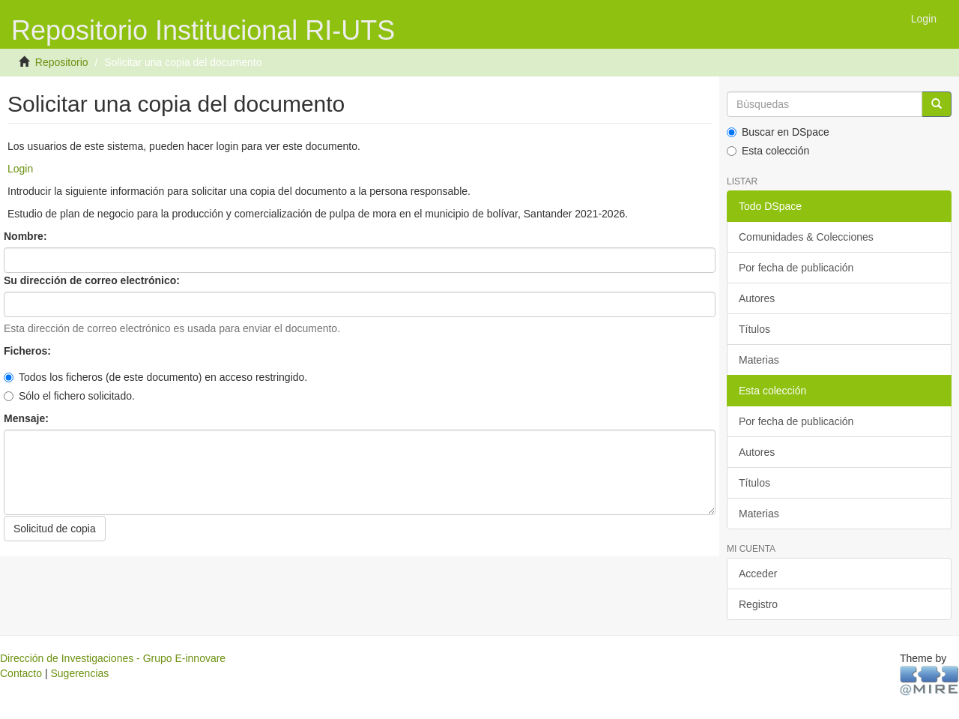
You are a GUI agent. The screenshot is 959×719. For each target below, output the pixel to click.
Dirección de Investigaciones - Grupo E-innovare (113, 658)
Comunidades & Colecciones (806, 237)
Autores (757, 298)
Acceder (758, 574)
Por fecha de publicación (796, 268)
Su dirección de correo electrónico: (93, 280)
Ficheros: (29, 351)
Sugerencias (79, 673)
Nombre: (26, 236)
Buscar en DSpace (778, 132)
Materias (759, 360)
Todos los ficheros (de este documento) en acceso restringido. (155, 377)
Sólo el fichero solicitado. (69, 396)
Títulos (754, 329)
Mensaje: (28, 418)
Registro (758, 604)
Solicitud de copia (54, 529)
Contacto (21, 673)
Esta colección (768, 151)
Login (20, 169)
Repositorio (61, 62)
